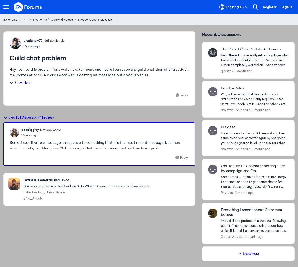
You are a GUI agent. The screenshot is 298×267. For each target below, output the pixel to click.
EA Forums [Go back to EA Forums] (10, 19)
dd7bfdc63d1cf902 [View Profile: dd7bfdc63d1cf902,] (235, 110)
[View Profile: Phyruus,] (212, 169)
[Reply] (182, 95)
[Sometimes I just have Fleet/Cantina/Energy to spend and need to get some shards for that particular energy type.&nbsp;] (254, 182)
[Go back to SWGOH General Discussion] (87, 180)
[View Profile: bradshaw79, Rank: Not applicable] (15, 43)
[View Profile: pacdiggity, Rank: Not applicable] (14, 132)
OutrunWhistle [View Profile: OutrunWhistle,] (232, 237)
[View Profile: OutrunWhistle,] (212, 213)
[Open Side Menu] (6, 7)
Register (270, 7)
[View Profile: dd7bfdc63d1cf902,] (212, 91)
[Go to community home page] (28, 7)
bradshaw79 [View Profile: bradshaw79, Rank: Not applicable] (33, 41)
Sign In (287, 7)
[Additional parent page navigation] (25, 19)
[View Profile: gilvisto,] (212, 52)
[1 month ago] (242, 71)
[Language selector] (233, 7)
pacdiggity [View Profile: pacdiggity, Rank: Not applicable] (30, 130)
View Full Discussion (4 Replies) (28, 117)
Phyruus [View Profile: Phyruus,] (227, 193)
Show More (20, 83)
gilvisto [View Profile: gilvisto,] (226, 71)
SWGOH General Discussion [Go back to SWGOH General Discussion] (96, 19)
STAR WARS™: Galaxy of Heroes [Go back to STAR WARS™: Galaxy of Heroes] (53, 19)
